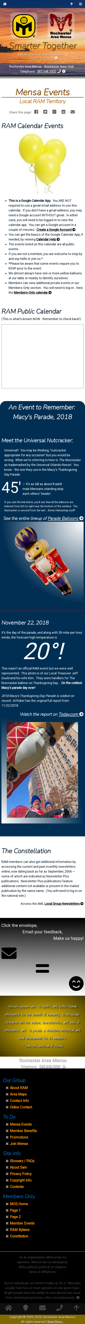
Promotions (19, 1137)
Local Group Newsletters (64, 904)
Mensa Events (21, 1124)
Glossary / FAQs (22, 1161)
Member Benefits (23, 1131)
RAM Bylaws (19, 1230)
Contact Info (19, 1101)
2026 (38, 1317)
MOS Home (19, 1204)
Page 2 (15, 1217)
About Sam (18, 1167)
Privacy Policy (21, 1174)
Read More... (56, 1321)
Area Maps (18, 1094)
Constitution (19, 1236)
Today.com (71, 714)
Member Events (22, 1223)
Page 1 (15, 1210)
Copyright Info (21, 1180)
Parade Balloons (66, 518)
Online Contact (21, 1107)
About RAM (19, 1088)
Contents (17, 1187)
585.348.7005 (46, 71)
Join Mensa (19, 1144)
